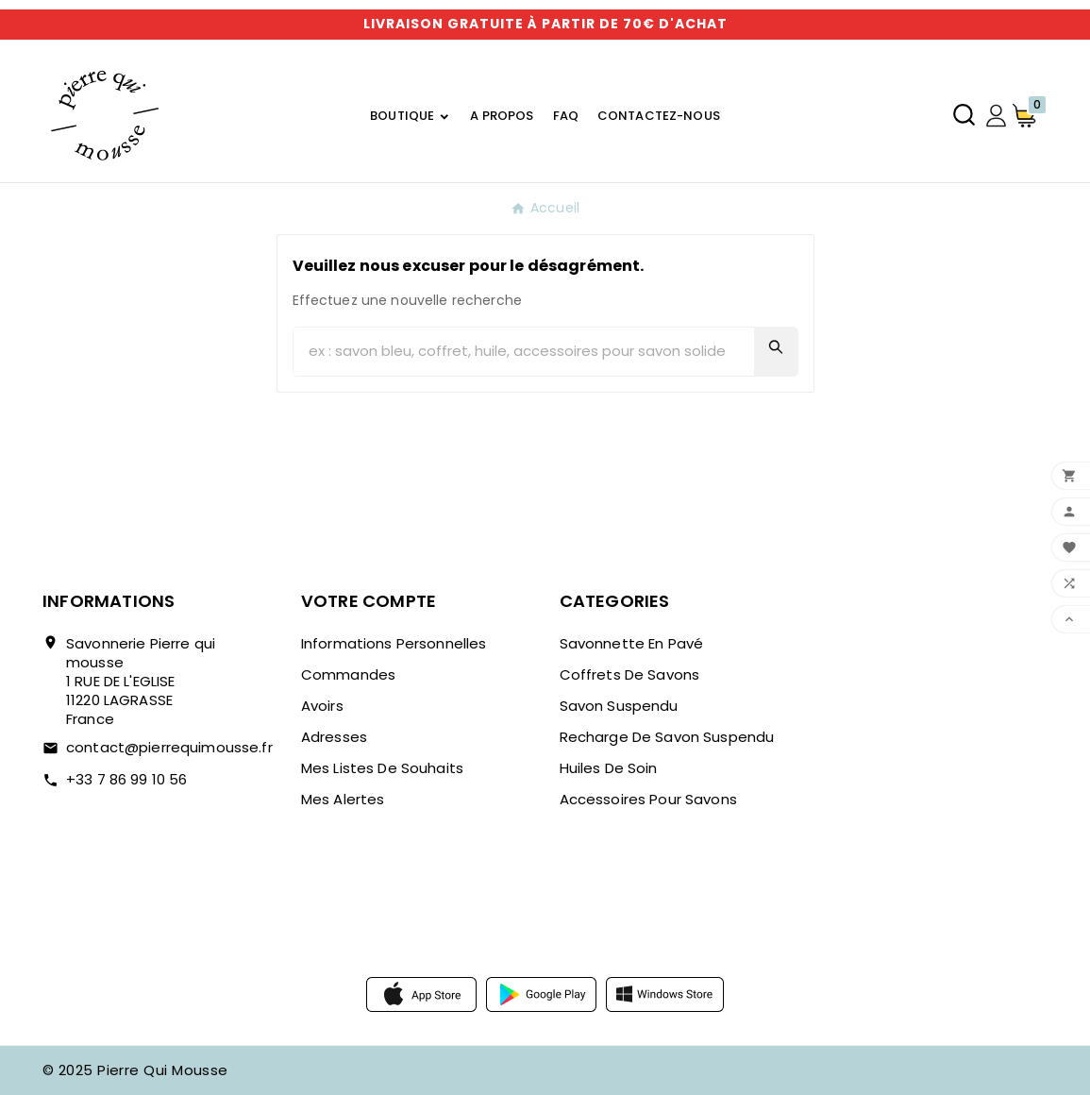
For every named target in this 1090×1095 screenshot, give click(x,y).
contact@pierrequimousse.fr (169, 747)
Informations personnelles (394, 643)
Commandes (348, 674)
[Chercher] (523, 352)
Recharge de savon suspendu (667, 737)
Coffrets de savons (630, 674)
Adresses (334, 737)
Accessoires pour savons (648, 799)
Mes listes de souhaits (382, 768)
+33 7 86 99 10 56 (126, 779)
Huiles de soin (609, 768)
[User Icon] (996, 115)
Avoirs (322, 706)
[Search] (775, 347)
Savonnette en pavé (632, 643)
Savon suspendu (619, 706)
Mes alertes (343, 799)
